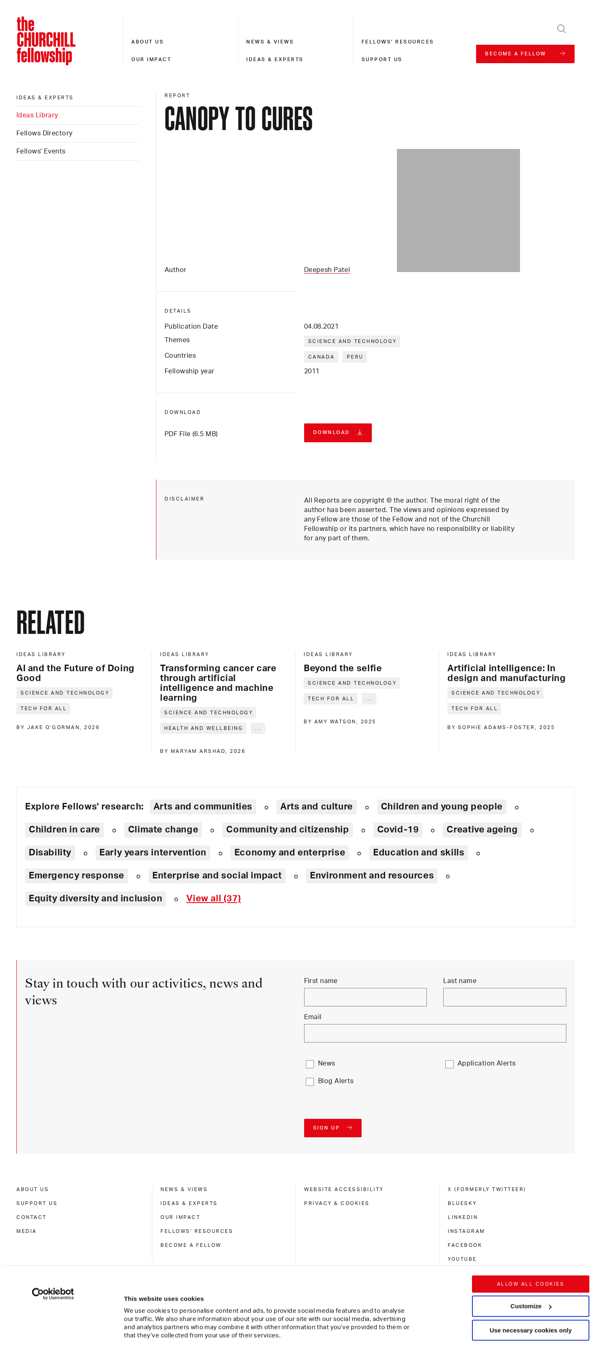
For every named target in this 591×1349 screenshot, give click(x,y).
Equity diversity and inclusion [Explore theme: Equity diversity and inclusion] (95, 898)
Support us (382, 59)
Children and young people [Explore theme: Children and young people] (442, 806)
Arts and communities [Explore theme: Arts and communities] (202, 806)
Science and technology (352, 341)
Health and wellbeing (203, 728)
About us (147, 41)
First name (321, 981)
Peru (355, 356)
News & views (270, 41)
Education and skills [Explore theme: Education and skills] (418, 852)
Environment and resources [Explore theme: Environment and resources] (372, 875)
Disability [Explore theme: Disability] (50, 852)
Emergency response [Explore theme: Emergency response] (76, 875)
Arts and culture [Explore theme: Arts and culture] (316, 806)
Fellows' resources (398, 41)
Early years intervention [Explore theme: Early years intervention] (152, 852)
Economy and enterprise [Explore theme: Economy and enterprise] (289, 852)
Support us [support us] (36, 1203)
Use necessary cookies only (531, 1274)
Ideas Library (37, 115)
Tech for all (44, 708)
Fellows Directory (44, 133)
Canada (321, 356)
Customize (531, 1250)
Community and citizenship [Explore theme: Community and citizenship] (287, 829)
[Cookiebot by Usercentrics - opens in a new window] (53, 1238)
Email (313, 1017)
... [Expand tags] (258, 728)
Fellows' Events (41, 151)
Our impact (151, 59)
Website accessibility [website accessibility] (344, 1189)
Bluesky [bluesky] (462, 1203)
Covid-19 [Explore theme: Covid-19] (398, 829)
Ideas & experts (275, 59)
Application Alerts (487, 1063)
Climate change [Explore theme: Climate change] (163, 829)
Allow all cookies (531, 1228)
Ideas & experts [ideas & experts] (45, 97)
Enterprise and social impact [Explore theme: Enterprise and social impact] (217, 875)
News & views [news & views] (184, 1189)
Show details (135, 1318)
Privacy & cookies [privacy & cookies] (337, 1203)
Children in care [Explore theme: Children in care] (64, 829)
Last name (459, 981)
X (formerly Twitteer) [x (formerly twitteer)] (487, 1189)
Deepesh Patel (327, 270)
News (326, 1063)
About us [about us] (32, 1189)
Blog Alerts (336, 1081)
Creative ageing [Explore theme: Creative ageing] (482, 829)
